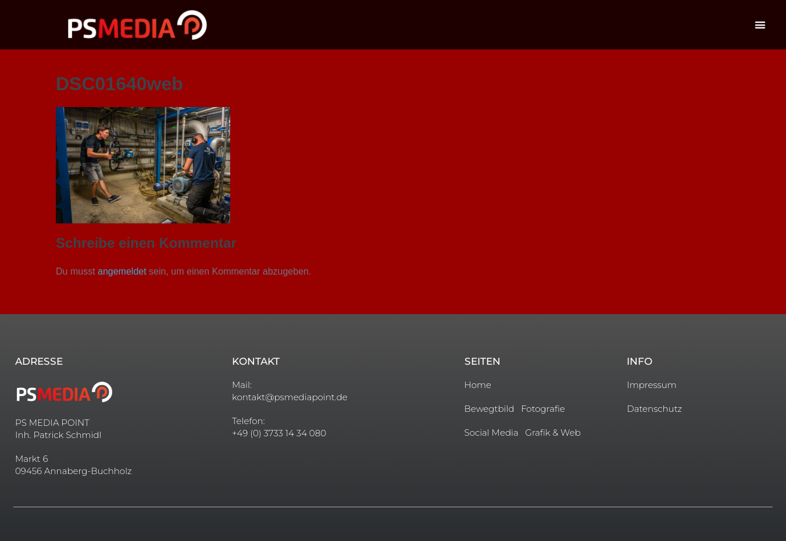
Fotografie (543, 408)
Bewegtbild (490, 408)
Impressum (652, 384)
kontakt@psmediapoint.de (290, 397)
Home (478, 384)
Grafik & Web (553, 432)
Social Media (492, 432)
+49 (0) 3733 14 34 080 (279, 433)
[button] (760, 24)
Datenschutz (654, 408)
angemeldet (122, 271)
